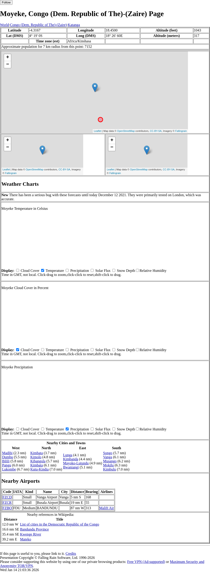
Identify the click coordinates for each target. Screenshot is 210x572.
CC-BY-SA (156, 131)
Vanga (107, 457)
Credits (70, 553)
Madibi (7, 453)
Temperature (55, 271)
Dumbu (7, 457)
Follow (6, 2)
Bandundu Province (34, 529)
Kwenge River (30, 534)
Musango (110, 461)
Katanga (74, 25)
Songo (107, 453)
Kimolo (35, 457)
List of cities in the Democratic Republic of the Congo (59, 524)
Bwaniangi (71, 467)
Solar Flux (102, 271)
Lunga (67, 455)
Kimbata (36, 453)
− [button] (7, 64)
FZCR (7, 502)
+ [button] (7, 57)
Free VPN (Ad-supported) (146, 562)
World (4, 25)
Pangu (6, 465)
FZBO (7, 508)
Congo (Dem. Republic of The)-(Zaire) (38, 25)
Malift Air (106, 508)
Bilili (6, 461)
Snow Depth (126, 271)
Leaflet (97, 131)
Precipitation (79, 271)
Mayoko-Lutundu (76, 463)
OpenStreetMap (126, 131)
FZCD (7, 497)
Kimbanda (70, 459)
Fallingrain (181, 131)
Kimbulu (109, 469)
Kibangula (37, 461)
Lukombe (9, 469)
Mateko (25, 539)
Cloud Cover (30, 271)
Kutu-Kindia (39, 469)
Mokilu (108, 465)
